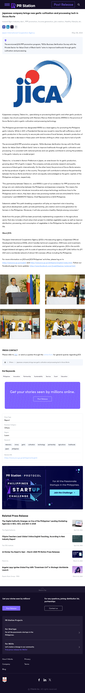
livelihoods (71, 444)
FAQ (16, 355)
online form (48, 355)
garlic (23, 444)
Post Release (63, 4)
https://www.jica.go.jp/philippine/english (20, 458)
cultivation (31, 444)
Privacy (27, 659)
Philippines (6, 376)
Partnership (27, 376)
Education (64, 376)
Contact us (53, 608)
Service (48, 376)
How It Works (7, 659)
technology (41, 444)
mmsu (17, 444)
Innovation (16, 376)
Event (56, 376)
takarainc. (8, 444)
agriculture (61, 444)
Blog (4, 669)
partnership (51, 444)
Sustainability (38, 376)
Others (11, 362)
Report (7, 420)
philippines (15, 449)
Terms (26, 664)
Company (6, 664)
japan (7, 449)
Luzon (6, 435)
